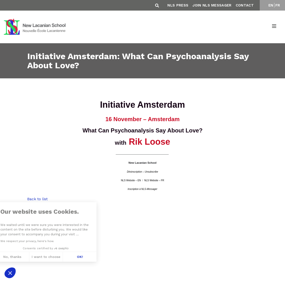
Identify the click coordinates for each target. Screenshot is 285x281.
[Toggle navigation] (274, 27)
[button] (10, 273)
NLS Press (177, 5)
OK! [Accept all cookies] (50, 257)
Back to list (37, 199)
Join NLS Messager (211, 5)
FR (277, 5)
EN (270, 5)
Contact (245, 5)
